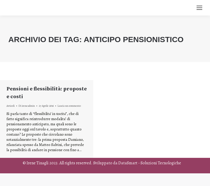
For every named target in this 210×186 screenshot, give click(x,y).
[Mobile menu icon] (199, 7)
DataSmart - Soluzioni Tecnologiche (149, 163)
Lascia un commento (69, 106)
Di (27, 106)
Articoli (10, 106)
